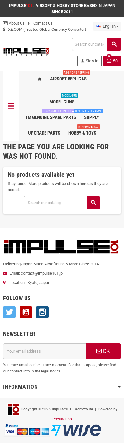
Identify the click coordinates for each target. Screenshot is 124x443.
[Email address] (44, 351)
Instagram (42, 312)
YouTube (26, 312)
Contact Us (40, 23)
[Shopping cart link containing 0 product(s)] (112, 61)
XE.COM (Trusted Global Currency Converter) (44, 29)
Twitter (9, 312)
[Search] (96, 44)
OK (103, 351)
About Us (14, 23)
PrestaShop (62, 419)
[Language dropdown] (107, 26)
